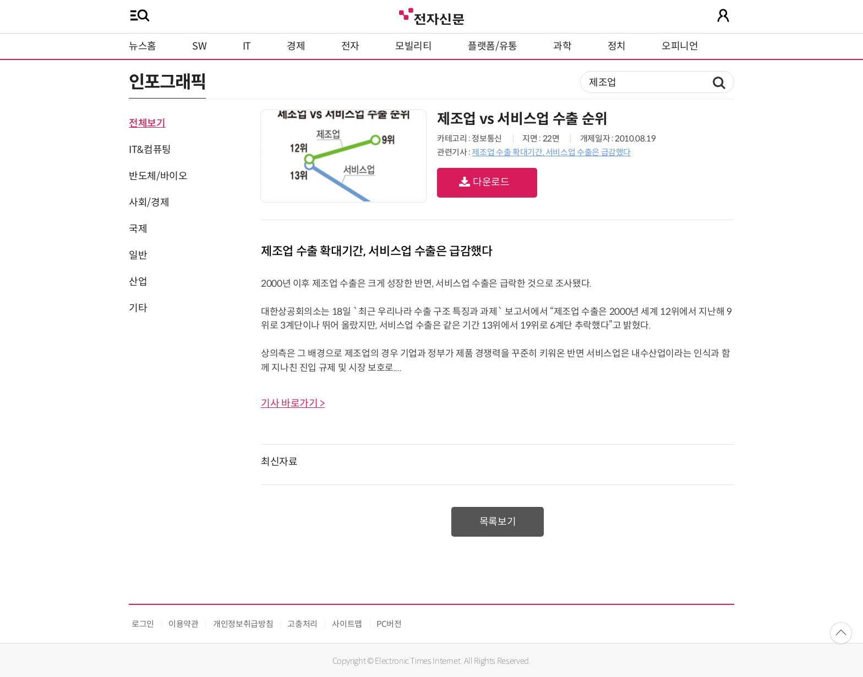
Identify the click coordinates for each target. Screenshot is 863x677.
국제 (138, 229)
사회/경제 (149, 202)
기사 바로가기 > (293, 403)
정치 (617, 46)
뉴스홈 (142, 46)
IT (247, 46)
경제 (296, 46)
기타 (138, 308)
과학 (562, 46)
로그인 (143, 624)
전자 (350, 46)
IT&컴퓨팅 (150, 150)
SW (199, 46)
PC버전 (389, 624)
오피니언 (680, 46)
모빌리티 (413, 46)
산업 (138, 282)
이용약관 (183, 624)
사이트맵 (347, 624)
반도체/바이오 (158, 176)
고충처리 (302, 624)
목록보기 (497, 522)
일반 (138, 255)
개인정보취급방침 (243, 624)
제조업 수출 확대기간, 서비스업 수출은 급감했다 (551, 152)
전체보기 (147, 123)
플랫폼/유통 (492, 46)
